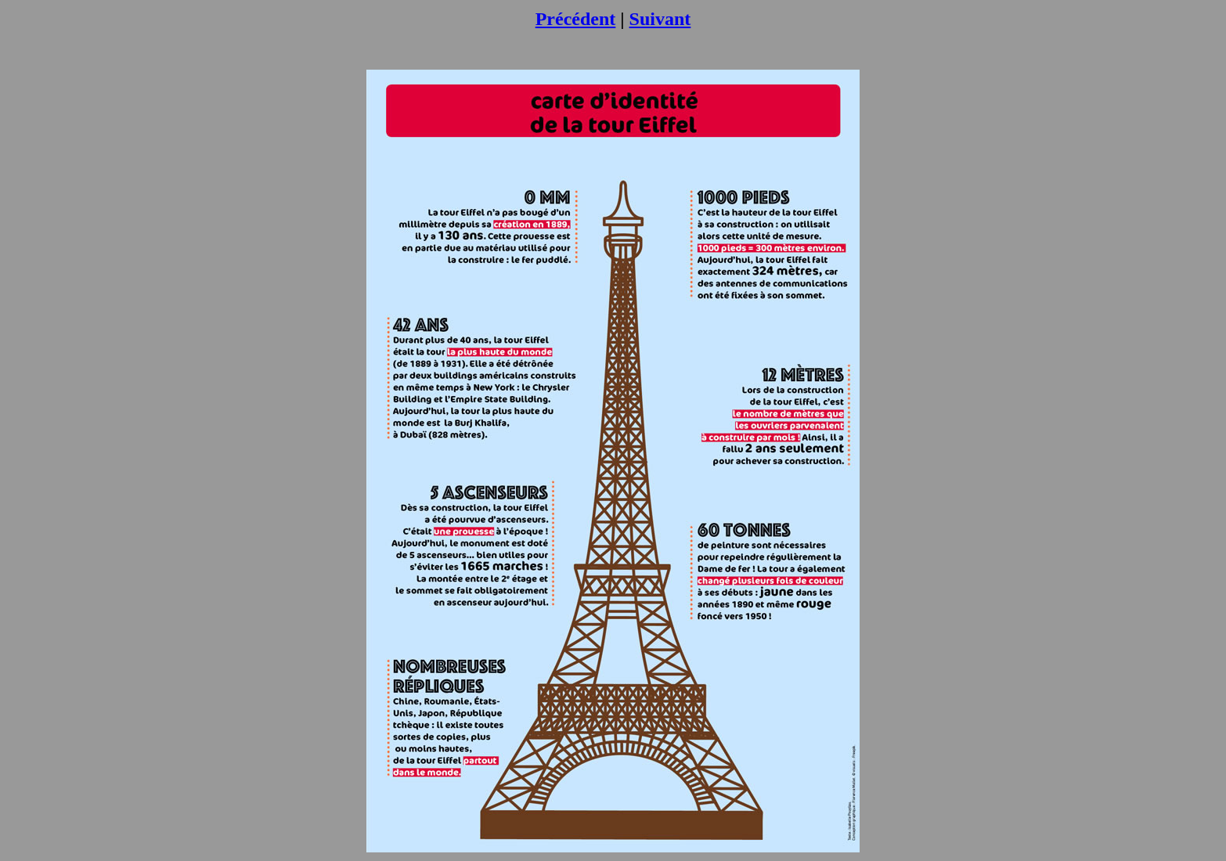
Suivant (660, 19)
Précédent (575, 19)
